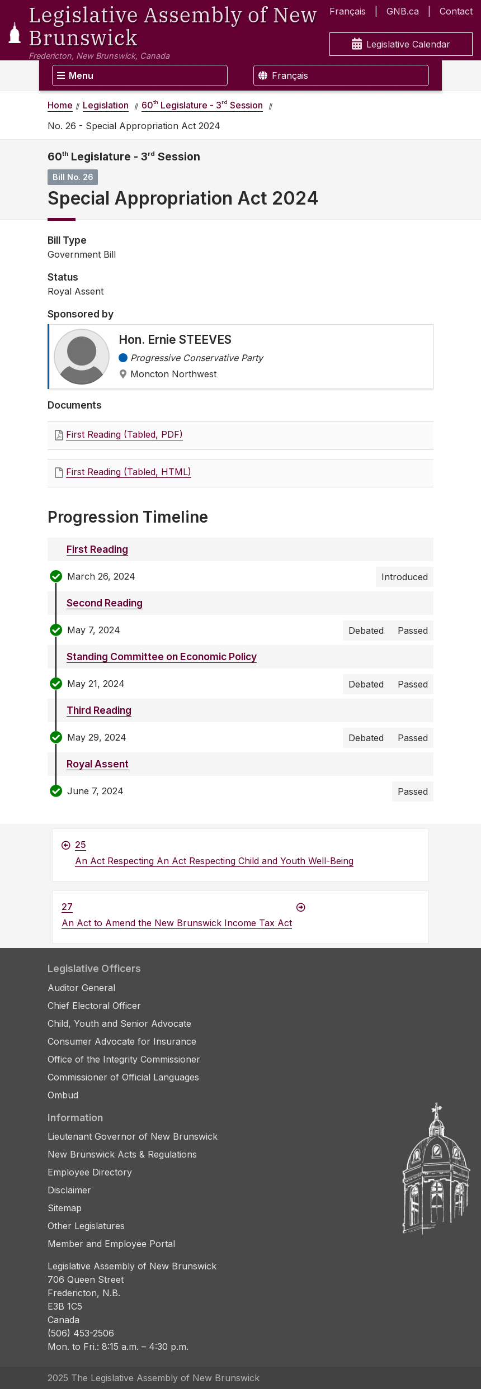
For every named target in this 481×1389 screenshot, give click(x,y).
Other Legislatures (86, 1225)
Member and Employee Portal (111, 1243)
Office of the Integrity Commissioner (124, 1059)
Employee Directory (90, 1172)
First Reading (97, 549)
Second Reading (105, 603)
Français (347, 11)
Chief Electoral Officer (94, 1005)
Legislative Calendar (401, 44)
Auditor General (81, 987)
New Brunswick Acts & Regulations (122, 1154)
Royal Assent (98, 764)
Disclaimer (69, 1190)
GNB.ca (402, 11)
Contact (456, 11)
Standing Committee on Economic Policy (162, 656)
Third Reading (99, 710)
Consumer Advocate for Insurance (122, 1041)
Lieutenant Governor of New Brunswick (133, 1136)
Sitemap (65, 1207)
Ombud (63, 1095)
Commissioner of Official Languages (123, 1077)
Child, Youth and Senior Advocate (119, 1023)
